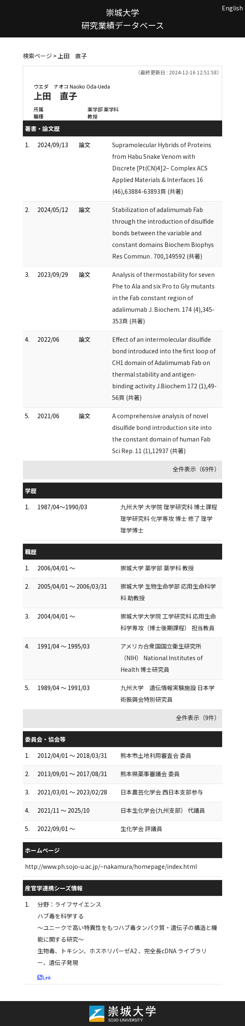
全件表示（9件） (198, 717)
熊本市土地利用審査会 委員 (155, 755)
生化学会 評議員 (141, 828)
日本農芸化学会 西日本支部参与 (161, 792)
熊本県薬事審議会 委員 (150, 774)
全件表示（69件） (196, 469)
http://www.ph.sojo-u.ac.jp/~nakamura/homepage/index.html (111, 866)
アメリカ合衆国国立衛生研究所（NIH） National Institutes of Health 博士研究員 (161, 657)
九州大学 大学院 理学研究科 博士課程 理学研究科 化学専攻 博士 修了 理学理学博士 (168, 518)
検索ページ (37, 56)
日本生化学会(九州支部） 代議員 (162, 810)
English (232, 8)
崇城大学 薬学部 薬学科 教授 (157, 568)
